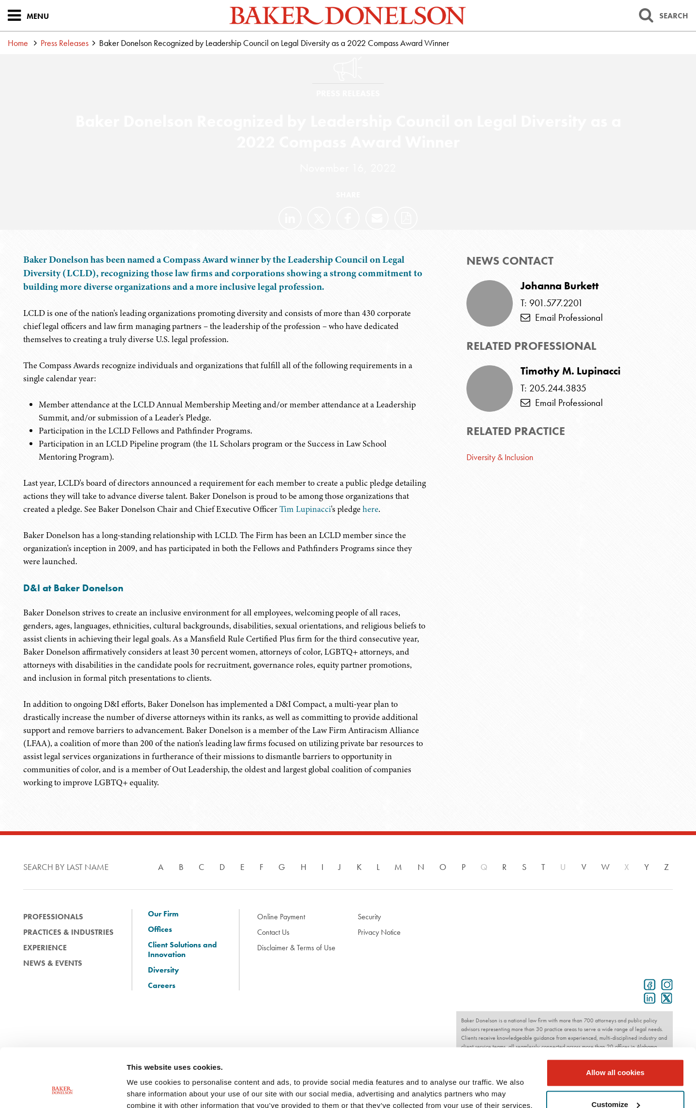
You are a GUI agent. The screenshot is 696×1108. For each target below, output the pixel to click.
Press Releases (64, 42)
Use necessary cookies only (615, 1081)
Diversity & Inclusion (499, 457)
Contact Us (273, 932)
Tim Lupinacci (305, 509)
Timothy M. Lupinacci (571, 371)
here (370, 509)
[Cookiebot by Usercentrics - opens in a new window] (62, 1089)
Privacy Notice (379, 932)
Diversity (163, 970)
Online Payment (281, 917)
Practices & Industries (68, 932)
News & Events (52, 963)
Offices (160, 929)
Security (369, 917)
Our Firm (163, 914)
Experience (45, 948)
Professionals (53, 917)
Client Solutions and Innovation (182, 949)
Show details (149, 1089)
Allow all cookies (615, 1018)
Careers (161, 985)
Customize (616, 1049)
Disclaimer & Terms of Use (296, 948)
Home (18, 42)
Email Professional (562, 317)
